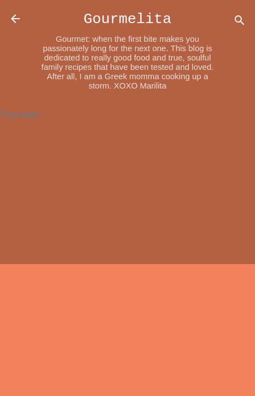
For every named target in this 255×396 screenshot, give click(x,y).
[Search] (239, 22)
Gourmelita (127, 19)
